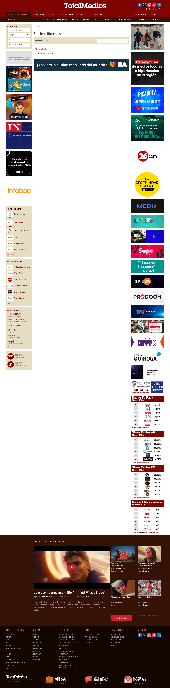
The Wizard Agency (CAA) (17, 215)
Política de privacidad (13, 681)
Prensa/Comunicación (66, 651)
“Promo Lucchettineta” (146, 597)
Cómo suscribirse (117, 637)
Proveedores (63, 660)
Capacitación (36, 651)
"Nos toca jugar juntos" (146, 563)
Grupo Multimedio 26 (18, 279)
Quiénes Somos (116, 634)
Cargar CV (88, 643)
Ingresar (156, 14)
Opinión (35, 657)
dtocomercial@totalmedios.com (64, 684)
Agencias (35, 646)
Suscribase (141, 14)
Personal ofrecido (91, 640)
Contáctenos (115, 643)
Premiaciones (37, 648)
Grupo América (16, 298)
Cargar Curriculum (21, 364)
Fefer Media (11, 330)
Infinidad (10, 341)
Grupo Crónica (15, 273)
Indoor (8, 654)
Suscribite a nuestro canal (147, 615)
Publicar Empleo (91, 637)
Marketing (62, 648)
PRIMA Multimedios (17, 285)
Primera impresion (14, 325)
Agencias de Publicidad (67, 637)
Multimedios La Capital (18, 267)
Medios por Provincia (18, 45)
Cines (8, 657)
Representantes (64, 662)
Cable (8, 640)
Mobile (8, 668)
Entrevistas (36, 654)
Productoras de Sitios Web (68, 657)
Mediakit (114, 646)
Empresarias (37, 643)
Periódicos (10, 634)
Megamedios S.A (16, 249)
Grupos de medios (65, 646)
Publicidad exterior (13, 648)
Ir (27, 30)
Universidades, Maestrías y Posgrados (68, 666)
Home (37, 26)
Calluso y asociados (17, 231)
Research (35, 637)
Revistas (9, 637)
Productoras (63, 654)
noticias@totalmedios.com (142, 684)
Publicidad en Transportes (15, 662)
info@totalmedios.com (101, 684)
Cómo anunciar (116, 640)
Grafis (12, 237)
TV (7, 643)
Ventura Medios (16, 243)
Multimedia (36, 660)
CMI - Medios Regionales (15, 223)
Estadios (9, 660)
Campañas (35, 640)
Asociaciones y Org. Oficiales (69, 643)
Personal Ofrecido (20, 356)
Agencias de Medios (66, 634)
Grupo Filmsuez (16, 292)
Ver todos (10, 255)
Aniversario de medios (67, 640)
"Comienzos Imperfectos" (120, 597)
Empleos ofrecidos (92, 634)
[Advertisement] (16, 580)
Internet (9, 651)
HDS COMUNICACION (14, 314)
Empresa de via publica (15, 320)
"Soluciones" (116, 563)
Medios (34, 634)
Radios (8, 646)
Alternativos (10, 665)
